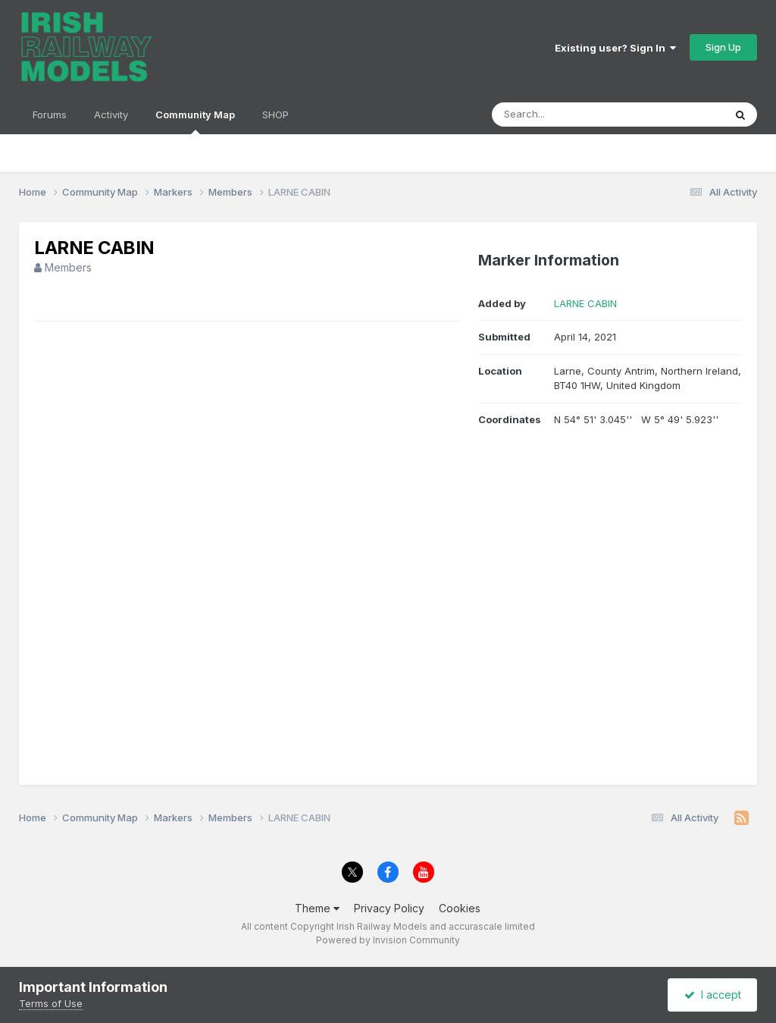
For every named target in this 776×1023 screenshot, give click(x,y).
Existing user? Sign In (615, 48)
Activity (111, 114)
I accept (712, 994)
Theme (317, 908)
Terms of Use (51, 1003)
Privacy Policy (389, 908)
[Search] (566, 114)
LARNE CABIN (585, 303)
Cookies (459, 908)
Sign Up (723, 47)
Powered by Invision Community (388, 940)
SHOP (275, 114)
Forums (50, 114)
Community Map (195, 121)
